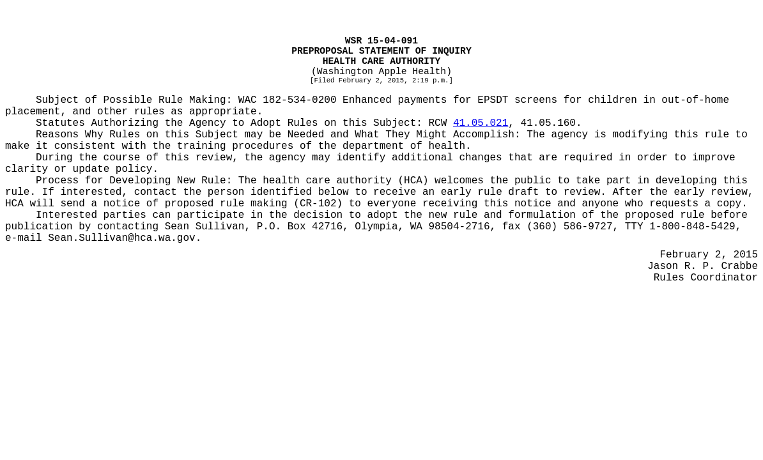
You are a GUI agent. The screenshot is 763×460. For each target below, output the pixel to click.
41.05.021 (480, 123)
